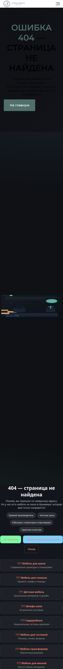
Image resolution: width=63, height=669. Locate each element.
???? (31, 565)
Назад (31, 549)
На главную (11, 539)
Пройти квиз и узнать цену (42, 539)
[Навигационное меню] (58, 3)
